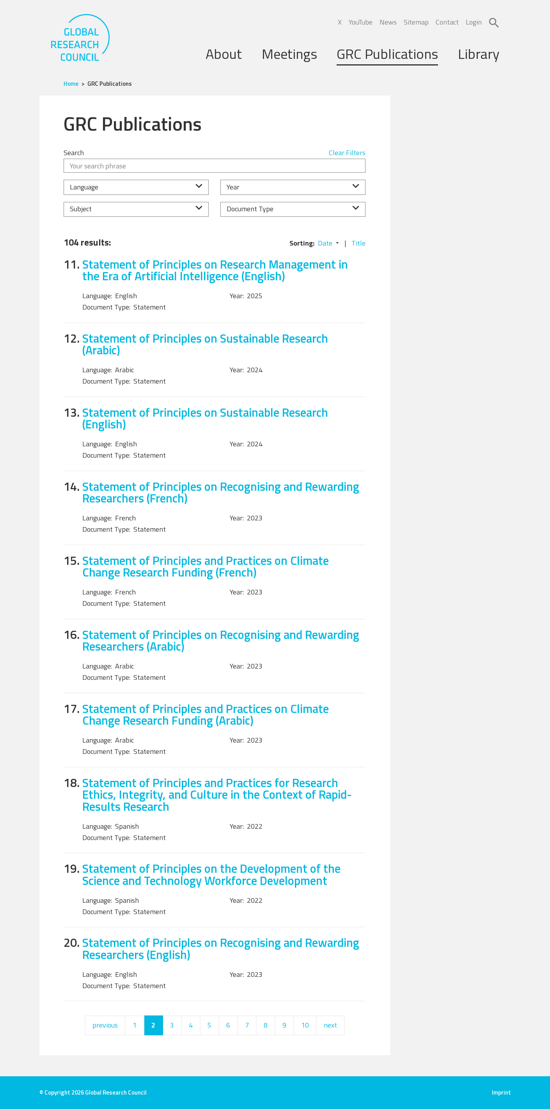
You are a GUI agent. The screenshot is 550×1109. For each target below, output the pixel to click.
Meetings (289, 53)
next (330, 1025)
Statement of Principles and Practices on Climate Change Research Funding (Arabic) (205, 714)
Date (325, 243)
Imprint (501, 1092)
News (388, 22)
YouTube (361, 22)
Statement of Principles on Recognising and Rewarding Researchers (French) (220, 492)
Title (358, 243)
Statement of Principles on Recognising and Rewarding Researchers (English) (220, 948)
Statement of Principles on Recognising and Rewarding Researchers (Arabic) (220, 640)
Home (71, 83)
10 (305, 1025)
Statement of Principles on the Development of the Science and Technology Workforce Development (211, 874)
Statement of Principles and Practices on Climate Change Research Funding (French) (205, 566)
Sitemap (416, 22)
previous (105, 1025)
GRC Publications (387, 53)
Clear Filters (347, 152)
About (224, 53)
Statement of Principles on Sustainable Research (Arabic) (205, 344)
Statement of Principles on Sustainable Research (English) (205, 418)
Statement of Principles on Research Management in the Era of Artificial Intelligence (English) (215, 270)
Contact (447, 22)
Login (474, 22)
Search (74, 152)
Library (478, 53)
